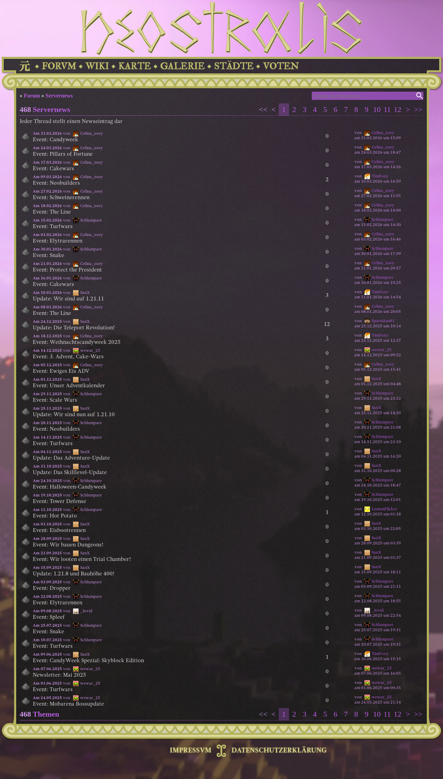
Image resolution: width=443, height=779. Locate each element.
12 (397, 109)
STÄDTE (234, 66)
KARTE (134, 66)
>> (418, 109)
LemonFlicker (384, 509)
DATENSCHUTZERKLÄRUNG (279, 750)
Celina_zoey (383, 133)
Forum (32, 96)
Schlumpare (382, 220)
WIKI (97, 66)
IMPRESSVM (191, 750)
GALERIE (182, 66)
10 (377, 109)
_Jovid (378, 610)
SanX (376, 379)
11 (387, 109)
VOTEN (281, 66)
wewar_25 (382, 350)
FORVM (59, 66)
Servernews (59, 96)
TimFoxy (380, 176)
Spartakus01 (383, 321)
